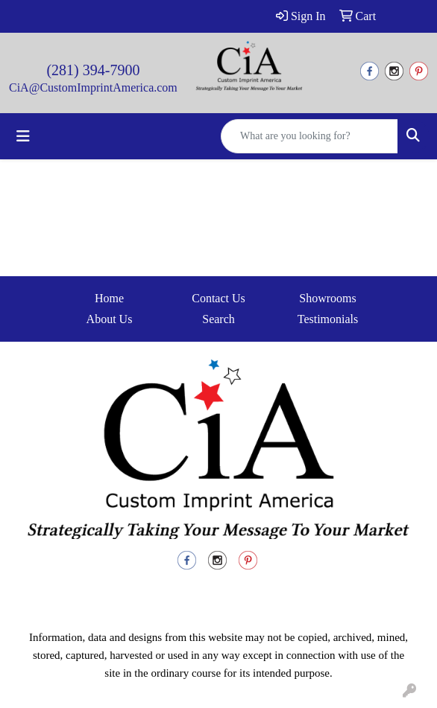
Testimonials (328, 319)
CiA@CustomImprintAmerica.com (93, 87)
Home (109, 298)
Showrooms (327, 298)
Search (218, 319)
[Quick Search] (309, 136)
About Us (110, 319)
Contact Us (218, 298)
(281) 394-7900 (92, 70)
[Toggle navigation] (23, 136)
